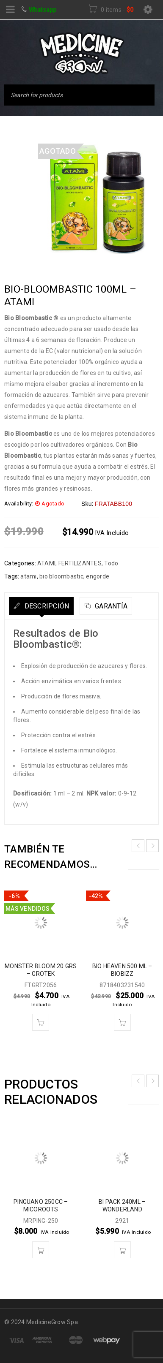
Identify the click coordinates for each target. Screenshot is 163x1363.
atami (28, 576)
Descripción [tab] (45, 606)
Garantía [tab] (110, 606)
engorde (97, 576)
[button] (40, 1022)
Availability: (18, 503)
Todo (111, 563)
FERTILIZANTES (80, 563)
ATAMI (46, 563)
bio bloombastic (61, 576)
